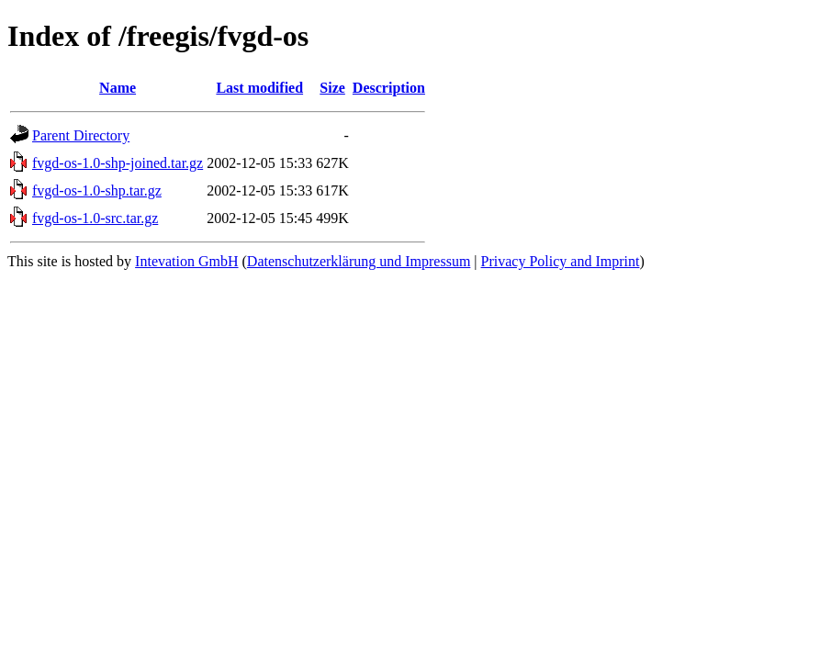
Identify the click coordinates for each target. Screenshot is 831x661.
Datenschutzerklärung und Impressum (358, 261)
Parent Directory (80, 135)
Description (389, 87)
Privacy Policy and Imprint (560, 261)
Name (117, 87)
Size (332, 87)
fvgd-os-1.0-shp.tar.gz (97, 190)
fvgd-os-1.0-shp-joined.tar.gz (117, 163)
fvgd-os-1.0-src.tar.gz (95, 218)
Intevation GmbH (186, 261)
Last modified (259, 87)
